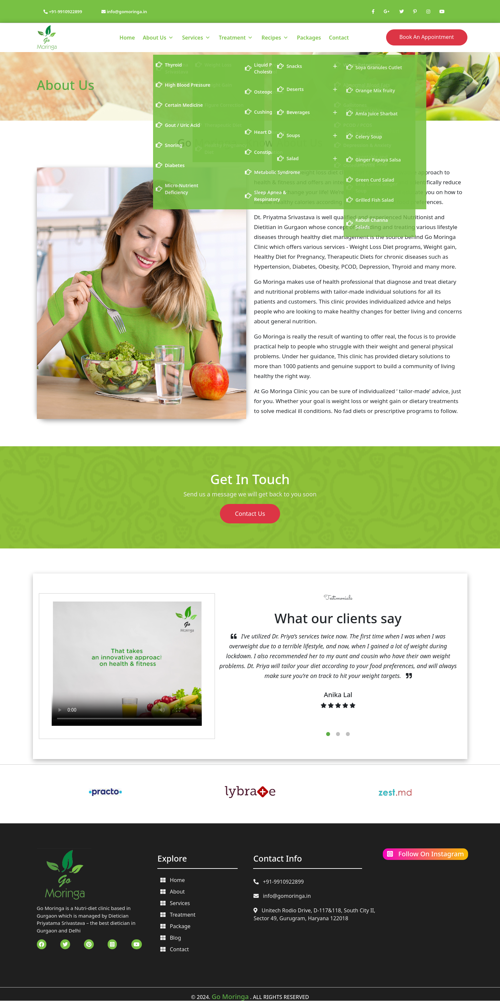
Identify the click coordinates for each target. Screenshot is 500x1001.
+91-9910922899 (62, 12)
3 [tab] (348, 734)
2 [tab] (338, 734)
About (172, 891)
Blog (170, 937)
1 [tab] (328, 734)
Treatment (232, 37)
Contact (339, 37)
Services (192, 37)
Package (175, 926)
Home (127, 37)
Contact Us (250, 513)
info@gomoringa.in (124, 12)
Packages (309, 37)
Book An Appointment (426, 37)
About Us (154, 37)
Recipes (271, 37)
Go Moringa (230, 996)
